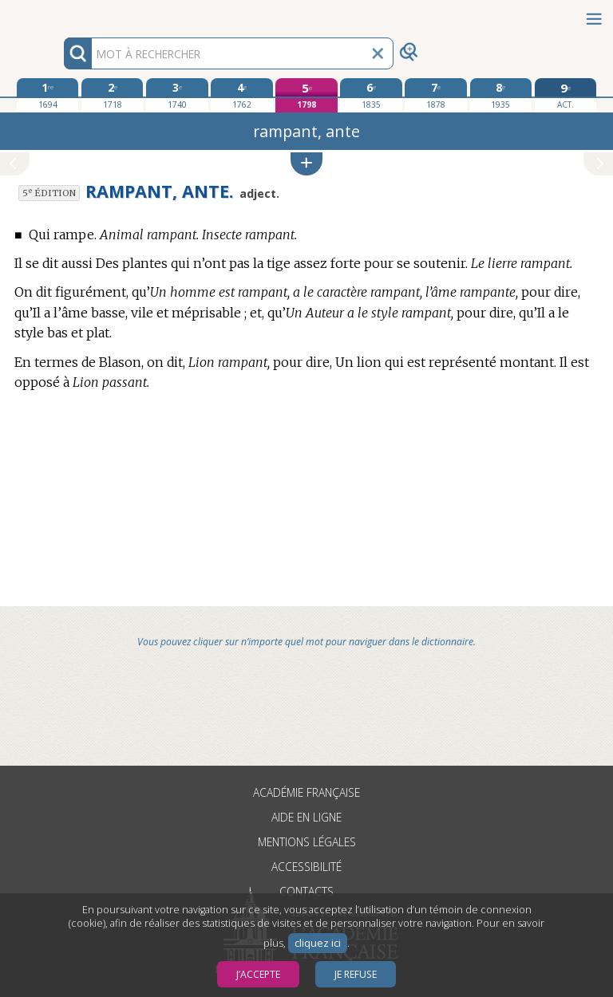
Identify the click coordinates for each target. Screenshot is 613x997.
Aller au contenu (62, 14)
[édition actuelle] (565, 95)
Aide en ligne (306, 817)
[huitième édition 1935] (501, 95)
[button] (306, 163)
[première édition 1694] (47, 95)
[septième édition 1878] (435, 95)
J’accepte (258, 974)
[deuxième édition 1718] (112, 95)
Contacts (306, 891)
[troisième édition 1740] (177, 95)
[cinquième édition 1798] (306, 95)
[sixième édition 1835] (370, 95)
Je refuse (355, 974)
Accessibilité (306, 866)
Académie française (306, 792)
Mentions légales (307, 841)
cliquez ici (318, 943)
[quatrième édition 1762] (241, 95)
